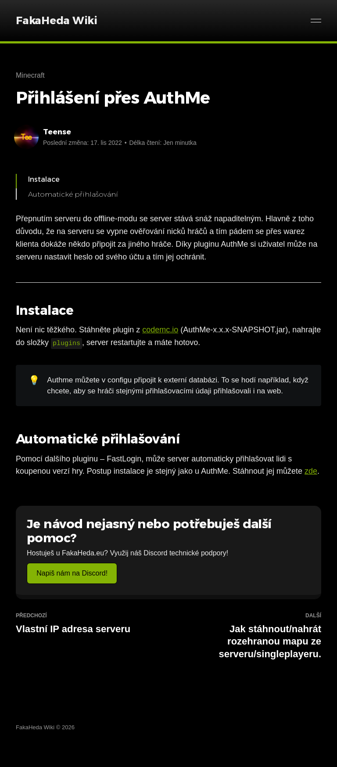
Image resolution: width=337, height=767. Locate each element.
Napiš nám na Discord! (72, 573)
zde (311, 471)
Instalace (44, 179)
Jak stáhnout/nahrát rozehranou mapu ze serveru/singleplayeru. (248, 635)
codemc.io (160, 329)
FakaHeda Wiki (56, 20)
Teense (57, 131)
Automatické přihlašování (73, 194)
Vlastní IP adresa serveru (88, 623)
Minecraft (30, 75)
